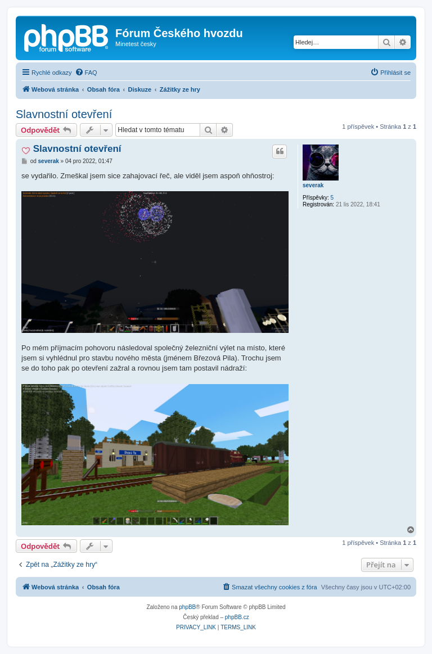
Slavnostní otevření (64, 114)
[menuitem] (86, 72)
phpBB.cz (237, 617)
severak (313, 185)
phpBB (187, 607)
